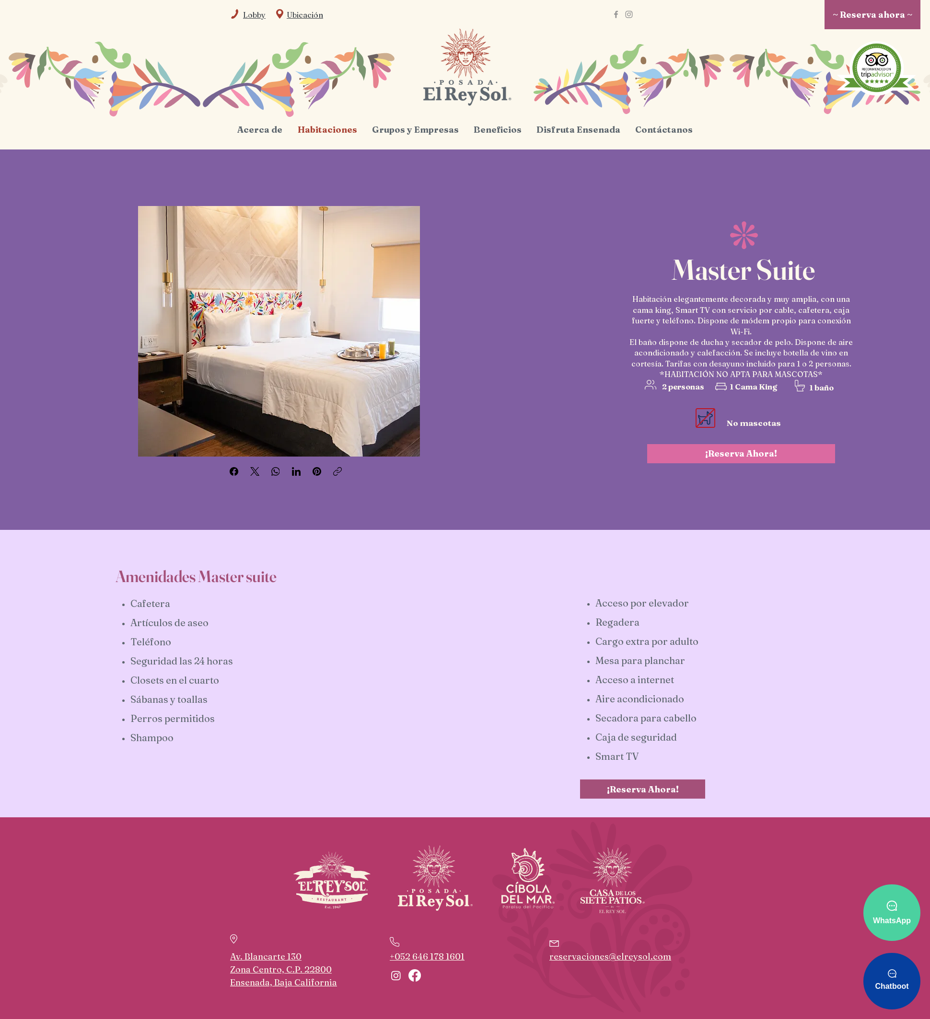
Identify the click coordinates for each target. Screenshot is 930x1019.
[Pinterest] (317, 471)
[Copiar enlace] (337, 471)
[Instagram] (629, 14)
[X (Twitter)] (255, 471)
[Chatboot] (891, 981)
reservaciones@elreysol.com (610, 956)
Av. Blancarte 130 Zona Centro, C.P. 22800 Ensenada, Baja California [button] (283, 969)
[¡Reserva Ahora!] (741, 453)
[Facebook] (616, 14)
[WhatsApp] (275, 471)
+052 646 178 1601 (427, 956)
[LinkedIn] (296, 471)
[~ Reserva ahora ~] (872, 14)
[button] (305, 15)
